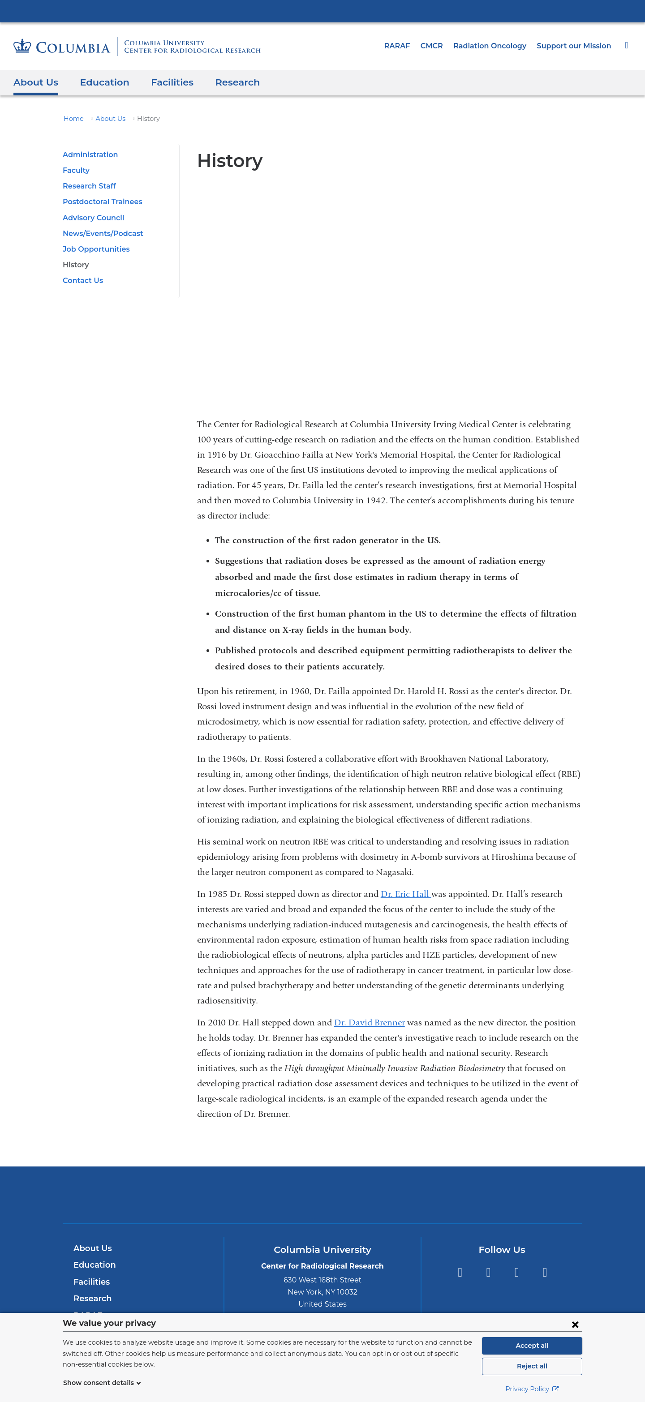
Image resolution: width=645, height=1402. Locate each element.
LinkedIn (545, 1272)
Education (100, 82)
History (75, 265)
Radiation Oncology (497, 46)
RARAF (408, 46)
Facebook (459, 1272)
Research (227, 82)
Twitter (488, 1272)
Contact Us (81, 280)
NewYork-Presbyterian (323, 1201)
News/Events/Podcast (100, 233)
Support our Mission (576, 46)
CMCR (441, 46)
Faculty (75, 170)
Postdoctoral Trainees (100, 202)
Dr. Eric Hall (406, 894)
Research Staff (88, 186)
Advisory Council (92, 218)
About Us (34, 82)
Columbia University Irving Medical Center (322, 10)
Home (72, 118)
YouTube (516, 1272)
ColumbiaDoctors (452, 1194)
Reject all (532, 1366)
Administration (88, 155)
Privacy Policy (532, 1389)
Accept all (532, 1345)
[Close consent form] (575, 1324)
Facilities (164, 82)
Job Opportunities (94, 249)
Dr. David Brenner (369, 1022)
